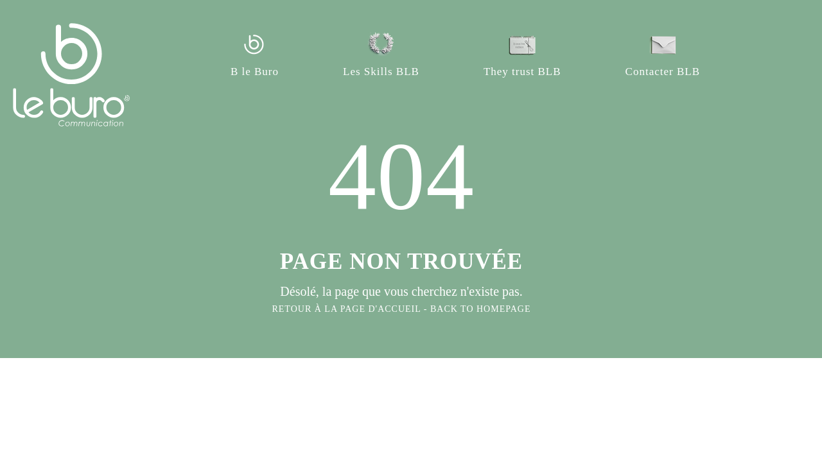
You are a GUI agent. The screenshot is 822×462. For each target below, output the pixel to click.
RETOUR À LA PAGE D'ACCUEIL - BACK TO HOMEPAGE (401, 309)
